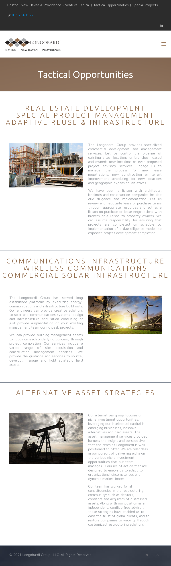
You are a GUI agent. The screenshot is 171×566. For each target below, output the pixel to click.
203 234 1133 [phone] (22, 15)
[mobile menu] (164, 44)
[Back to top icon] (157, 555)
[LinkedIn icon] (161, 25)
